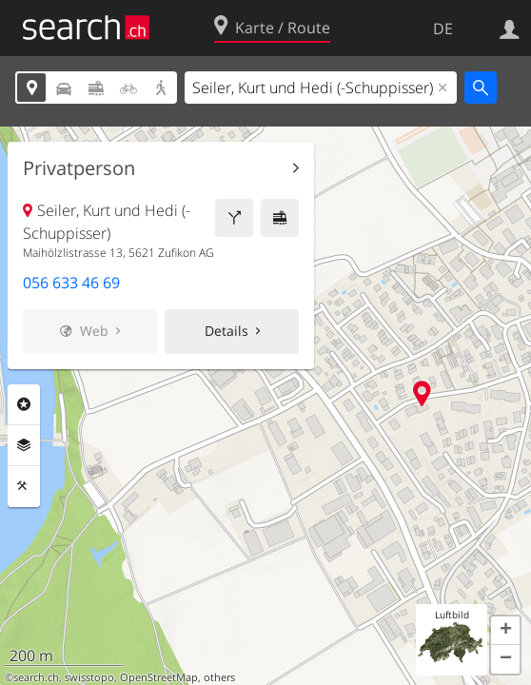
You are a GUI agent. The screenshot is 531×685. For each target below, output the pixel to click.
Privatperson (79, 168)
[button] (505, 630)
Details (226, 331)
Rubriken (24, 404)
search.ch (36, 677)
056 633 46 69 (71, 282)
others (219, 677)
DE (443, 28)
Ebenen (24, 445)
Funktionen (24, 486)
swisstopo (89, 677)
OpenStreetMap (159, 677)
